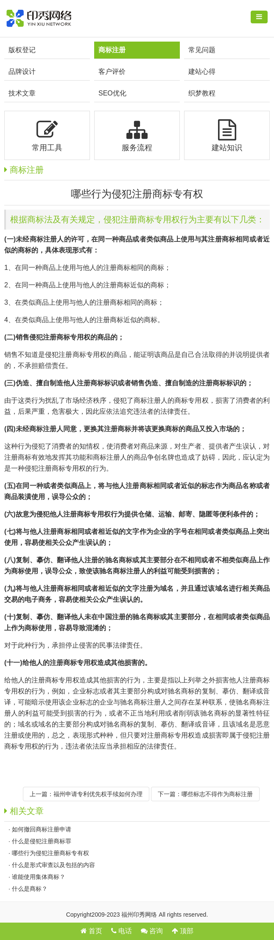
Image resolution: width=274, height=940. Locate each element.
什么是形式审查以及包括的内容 (53, 864)
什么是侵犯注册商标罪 (41, 841)
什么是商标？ (30, 888)
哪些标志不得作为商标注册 (217, 794)
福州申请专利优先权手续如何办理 (98, 794)
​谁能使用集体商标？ (38, 876)
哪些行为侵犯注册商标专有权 (50, 853)
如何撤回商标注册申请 (41, 829)
